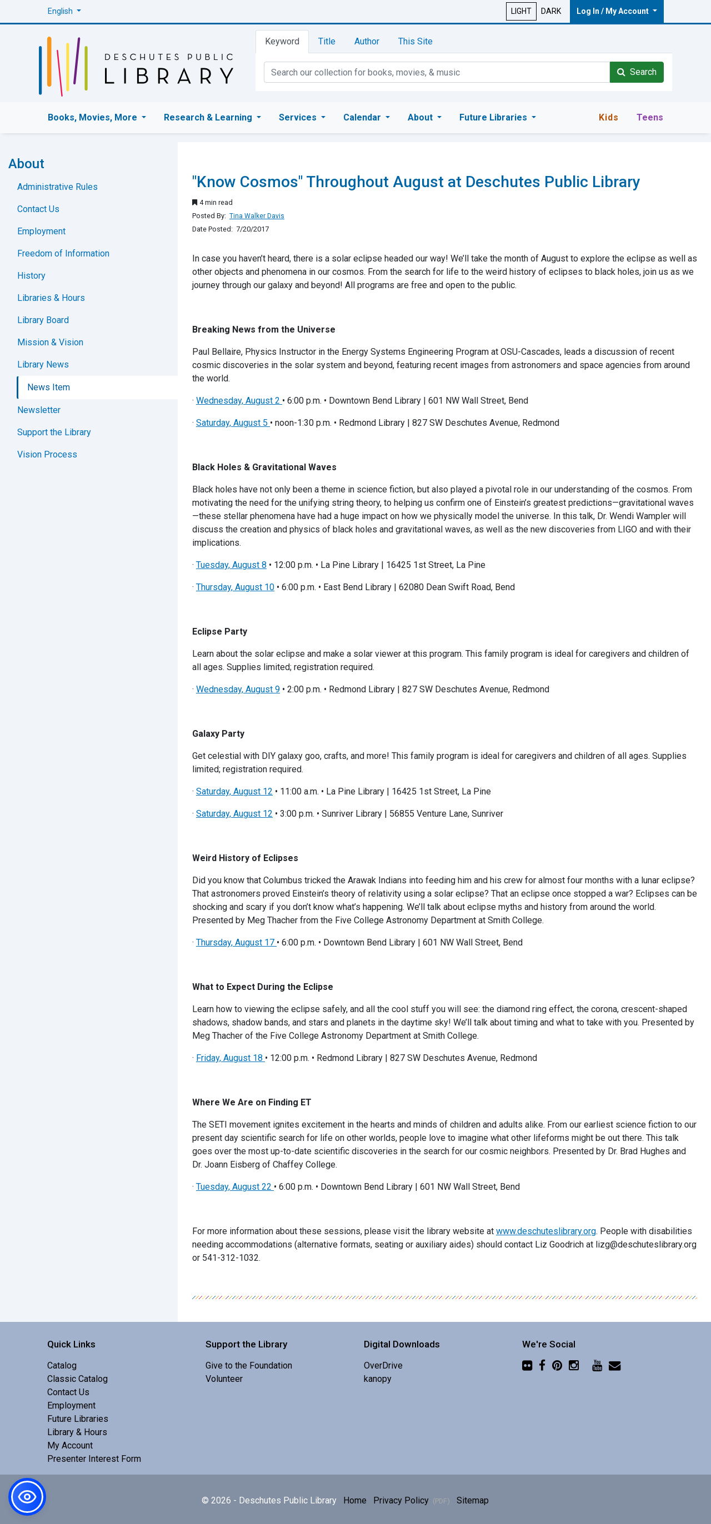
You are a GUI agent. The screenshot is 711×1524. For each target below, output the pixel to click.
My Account (70, 1445)
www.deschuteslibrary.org (546, 1231)
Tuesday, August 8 (231, 565)
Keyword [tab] (282, 41)
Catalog (62, 1365)
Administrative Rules (57, 187)
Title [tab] (327, 41)
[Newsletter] (614, 1365)
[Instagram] (574, 1365)
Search (637, 72)
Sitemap (473, 1500)
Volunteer (224, 1379)
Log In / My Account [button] (613, 11)
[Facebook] (542, 1365)
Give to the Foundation (249, 1365)
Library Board (43, 320)
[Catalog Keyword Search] (437, 72)
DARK (551, 11)
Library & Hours (77, 1432)
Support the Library (54, 432)
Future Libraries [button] (494, 117)
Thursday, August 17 (235, 942)
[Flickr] (527, 1365)
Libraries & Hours (51, 298)
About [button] (421, 117)
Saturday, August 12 (234, 791)
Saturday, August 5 (232, 423)
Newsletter (39, 410)
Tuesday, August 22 (234, 1186)
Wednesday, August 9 (238, 689)
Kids (609, 117)
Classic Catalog (77, 1379)
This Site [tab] (415, 41)
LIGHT (521, 11)
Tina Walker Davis (256, 216)
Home (355, 1500)
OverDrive (383, 1365)
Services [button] (299, 117)
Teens (650, 117)
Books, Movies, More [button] (93, 117)
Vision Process (47, 454)
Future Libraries (77, 1419)
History (31, 275)
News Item (48, 387)
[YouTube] (597, 1365)
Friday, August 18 (229, 1058)
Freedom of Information (63, 253)
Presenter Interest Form (94, 1458)
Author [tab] (366, 41)
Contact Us (38, 209)
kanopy (378, 1379)
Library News (43, 364)
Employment (41, 231)
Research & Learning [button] (209, 117)
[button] (64, 11)
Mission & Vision (50, 342)
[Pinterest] (557, 1365)
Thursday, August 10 (235, 587)
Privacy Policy (411, 1500)
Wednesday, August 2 (238, 400)
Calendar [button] (363, 117)
